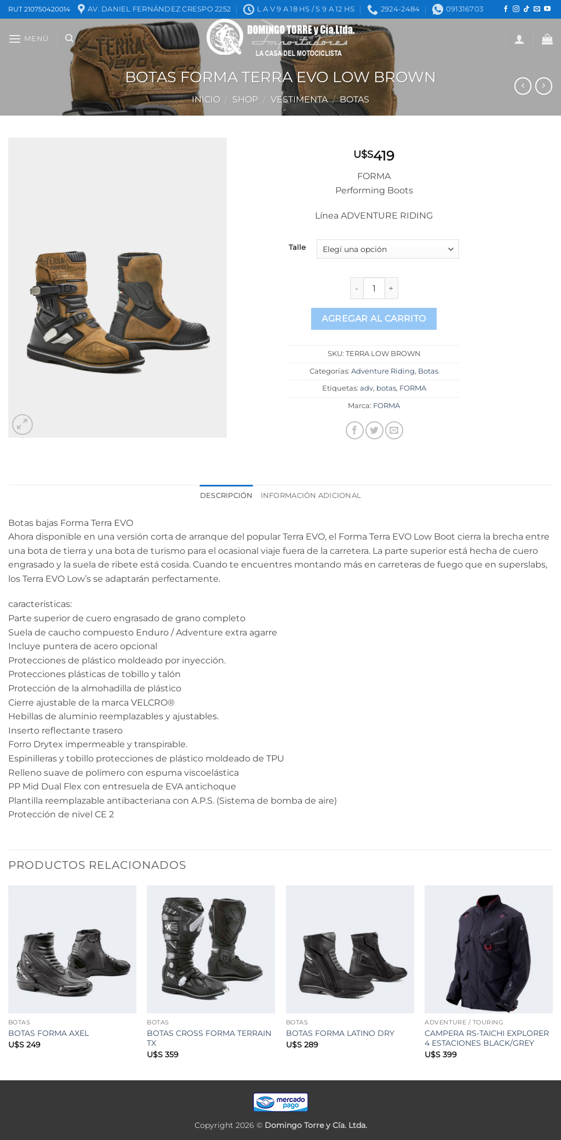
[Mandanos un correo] (537, 9)
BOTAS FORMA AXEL (48, 1033)
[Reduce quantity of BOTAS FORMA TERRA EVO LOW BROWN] (356, 288)
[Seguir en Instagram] (516, 9)
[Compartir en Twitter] (374, 430)
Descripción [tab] (226, 495)
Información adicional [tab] (311, 495)
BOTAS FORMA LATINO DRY (340, 1033)
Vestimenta (299, 99)
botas (386, 388)
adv (366, 388)
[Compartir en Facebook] (355, 430)
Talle (297, 247)
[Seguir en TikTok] (526, 9)
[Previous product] (543, 85)
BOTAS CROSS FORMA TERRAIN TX (209, 1038)
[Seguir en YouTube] (547, 9)
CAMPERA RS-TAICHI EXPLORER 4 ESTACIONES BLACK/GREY (487, 1038)
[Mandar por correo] (394, 430)
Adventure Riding (383, 371)
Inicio (206, 99)
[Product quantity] (374, 288)
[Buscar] (69, 38)
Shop (245, 99)
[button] (28, 38)
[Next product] (522, 85)
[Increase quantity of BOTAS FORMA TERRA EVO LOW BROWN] (391, 288)
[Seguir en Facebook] (505, 9)
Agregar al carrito (374, 318)
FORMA (412, 388)
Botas (354, 99)
